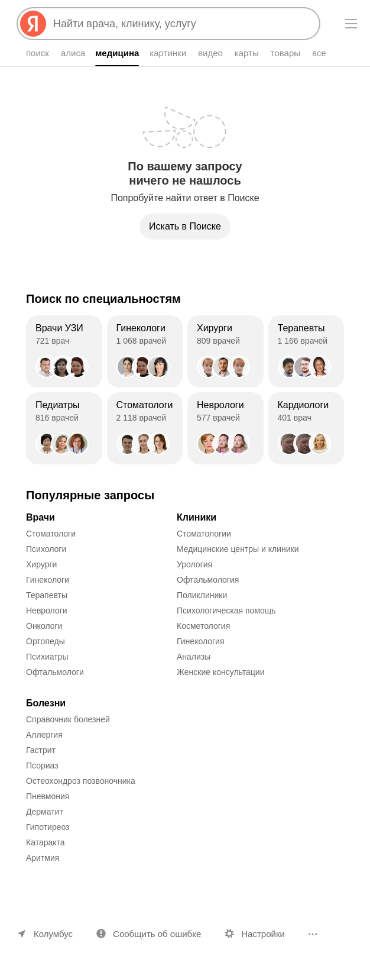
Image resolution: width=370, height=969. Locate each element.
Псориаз (42, 765)
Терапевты (46, 595)
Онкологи (44, 626)
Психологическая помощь (226, 610)
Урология (194, 564)
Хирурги (41, 564)
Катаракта (45, 842)
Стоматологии (204, 533)
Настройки (263, 934)
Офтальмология (208, 579)
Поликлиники (202, 595)
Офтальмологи (55, 672)
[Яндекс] (33, 24)
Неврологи (46, 610)
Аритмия (42, 858)
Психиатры (47, 656)
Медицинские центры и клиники (238, 549)
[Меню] (351, 23)
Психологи (46, 549)
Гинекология (201, 641)
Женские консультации (220, 672)
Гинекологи (47, 579)
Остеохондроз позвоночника (80, 781)
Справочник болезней (68, 719)
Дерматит (44, 811)
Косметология (203, 626)
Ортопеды (45, 641)
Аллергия (44, 734)
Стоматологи (51, 533)
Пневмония (47, 796)
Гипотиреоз (48, 827)
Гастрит (41, 750)
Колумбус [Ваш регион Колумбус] (53, 934)
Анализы (193, 656)
